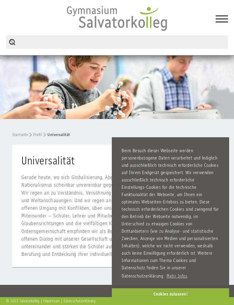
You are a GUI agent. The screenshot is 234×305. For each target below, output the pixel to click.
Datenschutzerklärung (79, 301)
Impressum (51, 301)
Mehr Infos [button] (176, 276)
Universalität (58, 134)
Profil (37, 134)
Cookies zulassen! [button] (170, 294)
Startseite (20, 134)
